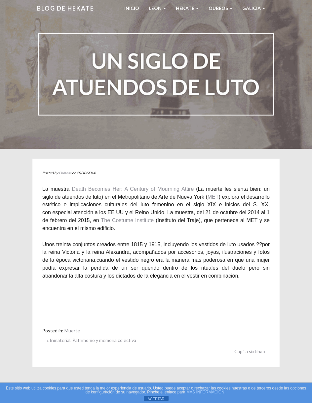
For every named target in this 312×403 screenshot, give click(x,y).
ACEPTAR (155, 399)
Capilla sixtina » (249, 351)
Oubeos (220, 8)
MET (213, 197)
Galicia (253, 8)
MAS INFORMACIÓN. (205, 392)
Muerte (72, 330)
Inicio (131, 8)
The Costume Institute (127, 220)
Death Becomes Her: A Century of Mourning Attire (133, 189)
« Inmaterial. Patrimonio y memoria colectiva (91, 340)
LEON (157, 8)
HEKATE (187, 8)
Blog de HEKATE (65, 8)
